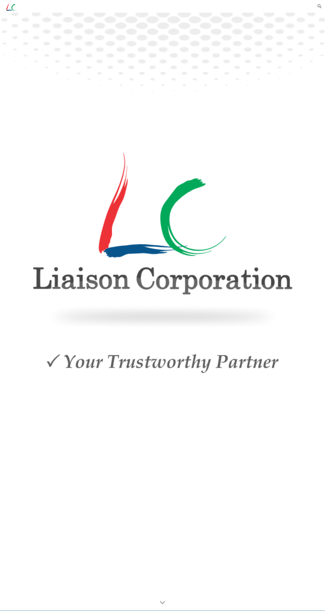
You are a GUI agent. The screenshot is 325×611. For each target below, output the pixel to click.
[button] (319, 6)
